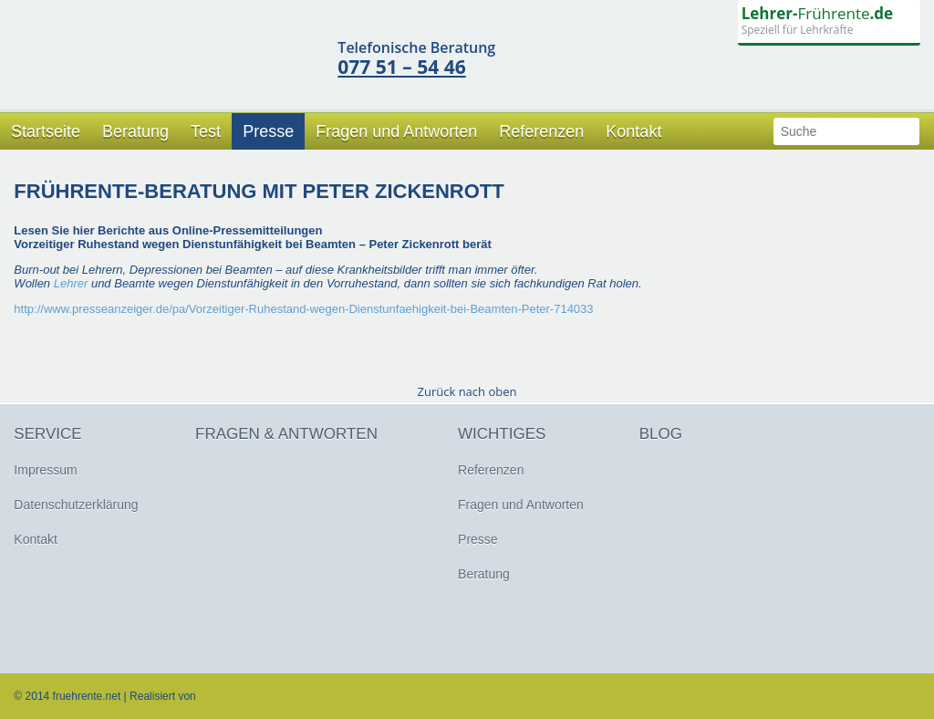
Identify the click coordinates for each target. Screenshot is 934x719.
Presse (268, 131)
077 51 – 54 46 (401, 66)
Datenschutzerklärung (76, 504)
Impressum (45, 470)
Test (206, 131)
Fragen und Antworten (396, 131)
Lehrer (71, 283)
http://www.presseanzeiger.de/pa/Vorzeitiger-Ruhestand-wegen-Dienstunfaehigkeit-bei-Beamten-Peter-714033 (303, 309)
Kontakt (633, 131)
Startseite (45, 131)
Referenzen (541, 131)
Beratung (135, 131)
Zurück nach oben (467, 391)
